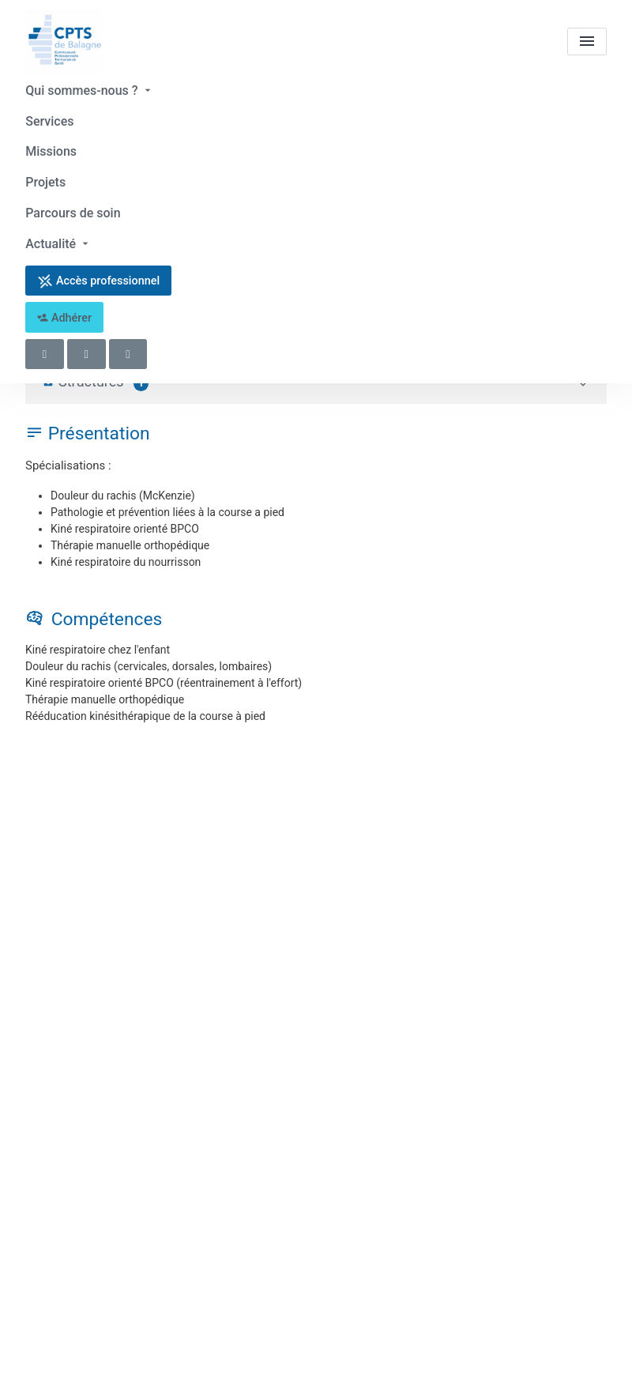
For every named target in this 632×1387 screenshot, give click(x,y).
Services (49, 120)
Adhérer (64, 315)
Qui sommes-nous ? (89, 90)
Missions (51, 150)
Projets (45, 180)
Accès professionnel (98, 278)
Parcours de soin (72, 210)
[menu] (587, 41)
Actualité (58, 241)
